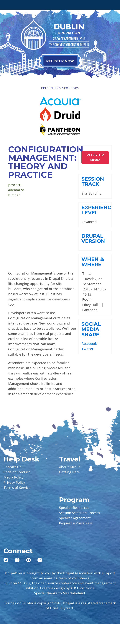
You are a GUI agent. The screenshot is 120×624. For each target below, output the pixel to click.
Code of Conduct (17, 472)
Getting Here (69, 472)
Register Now (60, 60)
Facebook (89, 343)
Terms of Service (17, 487)
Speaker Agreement (75, 518)
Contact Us (12, 467)
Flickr (28, 560)
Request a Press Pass (76, 523)
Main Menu (7, 4)
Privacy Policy (14, 482)
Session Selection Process (79, 513)
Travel (69, 459)
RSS (39, 560)
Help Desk (21, 459)
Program (74, 500)
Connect (18, 551)
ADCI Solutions (82, 588)
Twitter (87, 349)
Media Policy (13, 477)
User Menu (112, 4)
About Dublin (69, 467)
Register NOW (95, 157)
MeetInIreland (74, 593)
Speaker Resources (74, 507)
